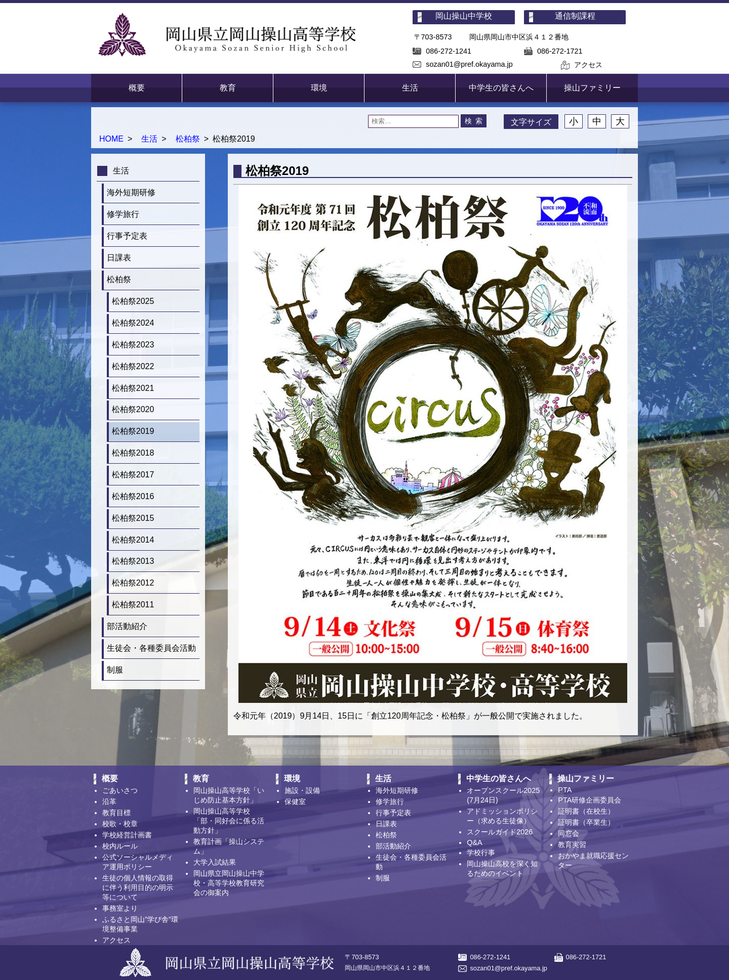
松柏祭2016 (133, 496)
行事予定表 (127, 236)
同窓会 (568, 833)
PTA (565, 790)
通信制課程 (575, 16)
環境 (319, 87)
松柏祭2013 (133, 561)
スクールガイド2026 (500, 832)
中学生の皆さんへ (501, 87)
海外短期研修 (131, 192)
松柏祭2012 (133, 582)
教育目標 (116, 813)
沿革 (109, 801)
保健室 (295, 801)
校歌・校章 (120, 824)
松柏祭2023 (133, 344)
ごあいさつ (120, 790)
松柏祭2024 (133, 323)
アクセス (588, 65)
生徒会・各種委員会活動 (151, 648)
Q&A (474, 842)
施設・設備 (302, 790)
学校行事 (481, 853)
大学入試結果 (214, 862)
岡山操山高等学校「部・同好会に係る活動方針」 (228, 820)
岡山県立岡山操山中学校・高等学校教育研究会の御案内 (228, 883)
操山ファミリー (592, 87)
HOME (111, 139)
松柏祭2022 (133, 366)
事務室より (120, 908)
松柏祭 (188, 139)
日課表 (119, 257)
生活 (410, 87)
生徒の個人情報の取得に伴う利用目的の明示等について (137, 887)
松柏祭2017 (133, 474)
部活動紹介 (127, 626)
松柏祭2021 (133, 388)
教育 (228, 87)
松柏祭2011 (133, 604)
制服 (115, 669)
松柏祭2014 (133, 540)
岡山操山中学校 (463, 16)
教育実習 (572, 844)
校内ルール (120, 846)
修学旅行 (123, 214)
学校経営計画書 (127, 835)
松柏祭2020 (133, 409)
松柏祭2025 (133, 301)
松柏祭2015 (133, 518)
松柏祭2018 (133, 453)
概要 (137, 87)
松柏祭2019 (133, 431)
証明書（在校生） (586, 811)
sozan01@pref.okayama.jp (469, 64)
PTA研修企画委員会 (589, 800)
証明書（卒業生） (586, 822)
